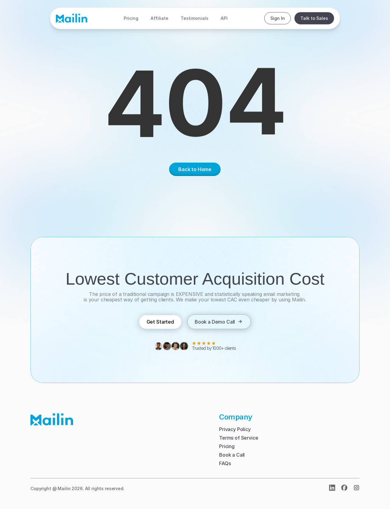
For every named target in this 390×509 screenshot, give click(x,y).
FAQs (225, 463)
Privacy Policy (235, 429)
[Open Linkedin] (332, 488)
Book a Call (232, 455)
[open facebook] (344, 488)
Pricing (227, 446)
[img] (356, 488)
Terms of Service (238, 438)
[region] (195, 104)
